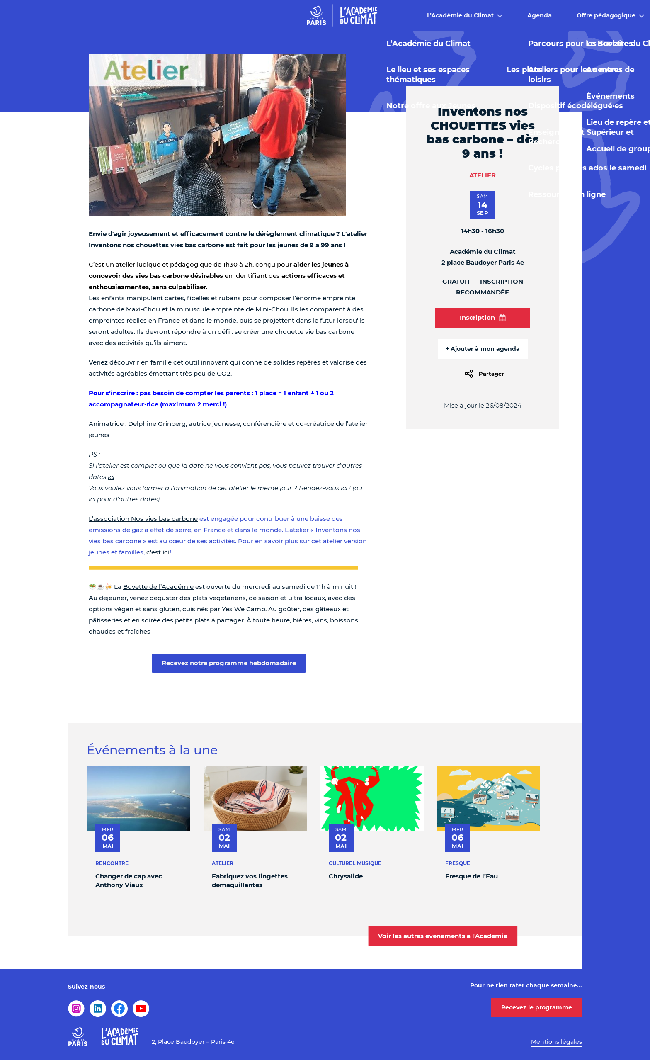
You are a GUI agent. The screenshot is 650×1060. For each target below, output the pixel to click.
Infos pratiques (511, 15)
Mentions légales (556, 1041)
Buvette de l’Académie (158, 587)
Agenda (301, 15)
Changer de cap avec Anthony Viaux (128, 880)
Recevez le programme (536, 1007)
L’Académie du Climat (221, 15)
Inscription (483, 317)
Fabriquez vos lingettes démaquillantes (250, 880)
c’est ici (158, 552)
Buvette (442, 15)
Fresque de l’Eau (471, 876)
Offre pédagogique (367, 15)
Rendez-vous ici (323, 488)
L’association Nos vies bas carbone (143, 519)
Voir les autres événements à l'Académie (442, 936)
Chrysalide (346, 876)
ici (111, 477)
